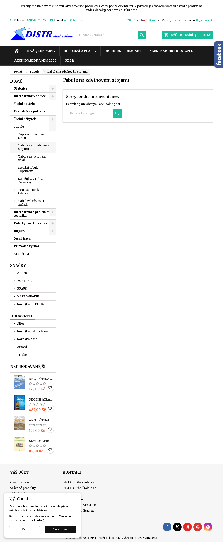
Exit (24, 529)
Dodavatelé (22, 316)
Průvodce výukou (27, 246)
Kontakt (72, 472)
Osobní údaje (19, 482)
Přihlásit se (179, 20)
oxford (22, 347)
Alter (20, 323)
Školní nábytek (25, 119)
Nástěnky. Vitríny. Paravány (30, 180)
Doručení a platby (80, 51)
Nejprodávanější (28, 366)
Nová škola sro (27, 339)
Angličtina (21, 254)
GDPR (69, 61)
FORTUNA (24, 281)
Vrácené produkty (23, 488)
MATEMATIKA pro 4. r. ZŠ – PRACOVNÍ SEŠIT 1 (41, 441)
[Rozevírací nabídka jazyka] (150, 20)
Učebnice (20, 88)
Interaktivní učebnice (30, 96)
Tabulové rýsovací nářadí (31, 202)
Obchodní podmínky (123, 51)
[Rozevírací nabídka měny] (132, 20)
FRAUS (22, 289)
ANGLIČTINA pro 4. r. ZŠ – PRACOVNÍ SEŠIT (41, 420)
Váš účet (19, 472)
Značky (18, 265)
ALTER (22, 273)
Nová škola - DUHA (30, 304)
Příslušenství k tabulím (28, 191)
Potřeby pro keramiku (30, 223)
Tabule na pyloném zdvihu (32, 158)
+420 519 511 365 (35, 20)
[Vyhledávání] (111, 35)
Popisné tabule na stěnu (31, 136)
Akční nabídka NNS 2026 (35, 61)
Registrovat (204, 20)
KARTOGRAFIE (28, 296)
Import (19, 231)
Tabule (19, 127)
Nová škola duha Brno (32, 331)
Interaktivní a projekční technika (31, 213)
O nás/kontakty (41, 51)
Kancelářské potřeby (29, 111)
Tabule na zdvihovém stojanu (33, 147)
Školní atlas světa (41, 399)
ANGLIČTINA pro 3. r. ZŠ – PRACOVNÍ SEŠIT (41, 379)
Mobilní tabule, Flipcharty (28, 169)
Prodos (22, 355)
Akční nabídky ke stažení (172, 51)
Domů (16, 81)
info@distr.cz (73, 20)
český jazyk (22, 238)
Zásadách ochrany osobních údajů (41, 518)
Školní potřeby (25, 104)
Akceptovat (60, 529)
